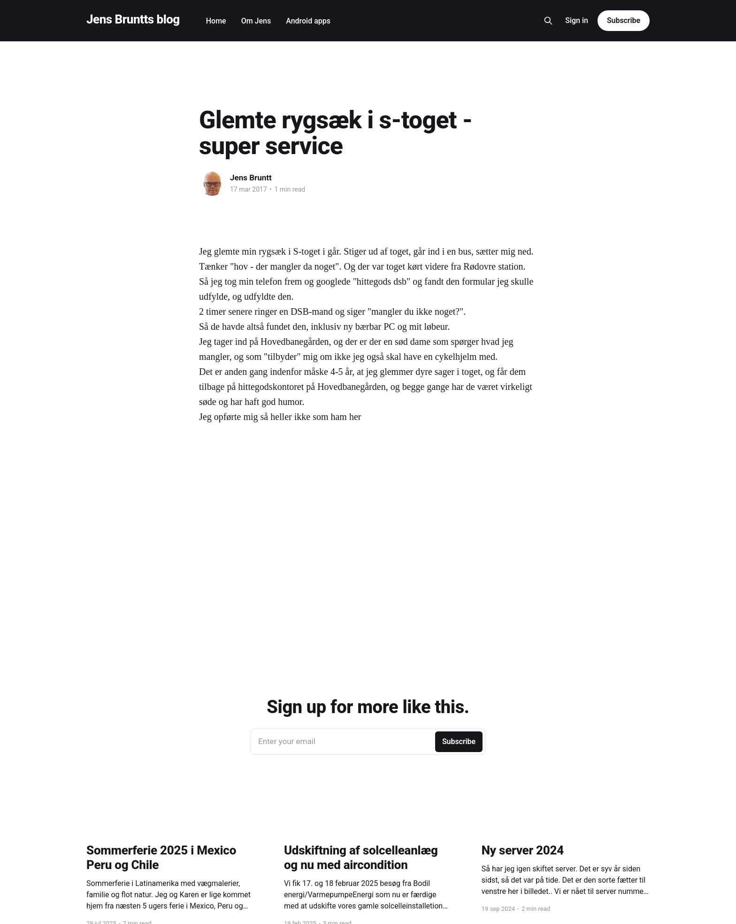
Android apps (308, 20)
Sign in (576, 20)
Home (216, 20)
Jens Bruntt (251, 177)
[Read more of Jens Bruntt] (212, 184)
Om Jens (256, 20)
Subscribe (623, 20)
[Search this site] (548, 20)
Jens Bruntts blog (133, 19)
